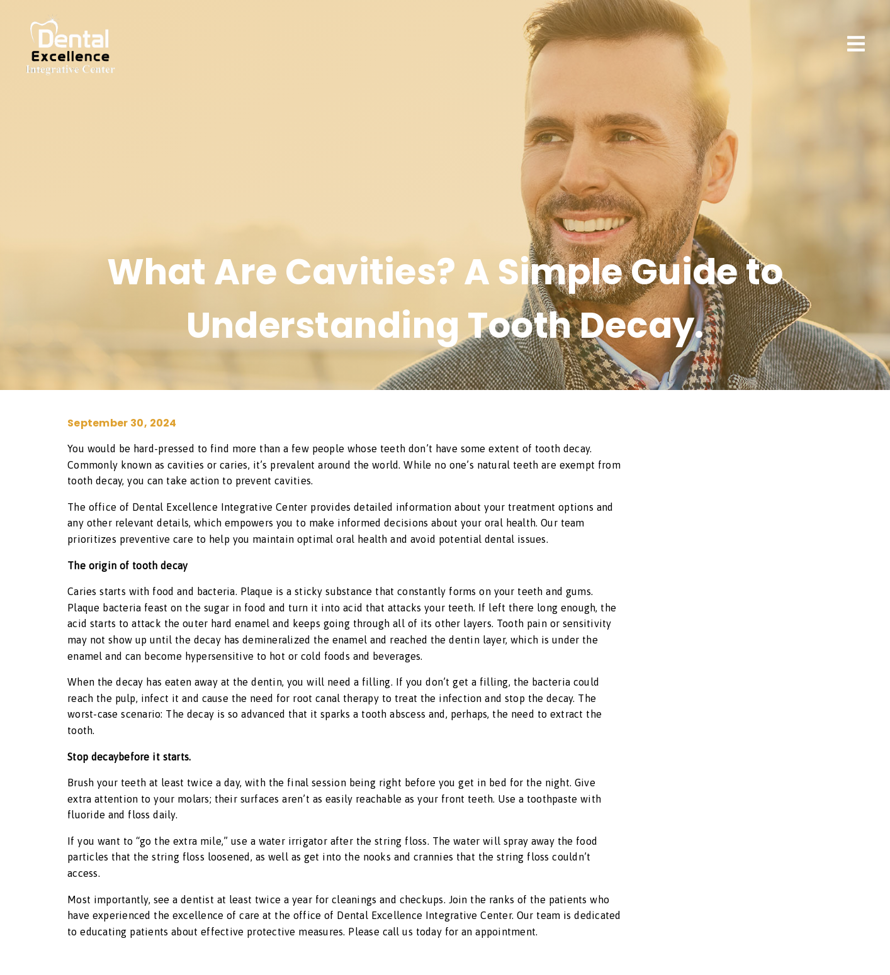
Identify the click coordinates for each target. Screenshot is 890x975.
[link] (70, 71)
